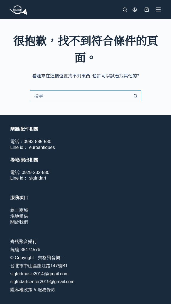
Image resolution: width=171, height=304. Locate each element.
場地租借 (19, 216)
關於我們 (19, 222)
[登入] (135, 10)
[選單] (158, 9)
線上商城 (19, 210)
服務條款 (46, 289)
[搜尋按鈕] (135, 95)
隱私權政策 (21, 289)
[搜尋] (125, 10)
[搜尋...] (80, 95)
